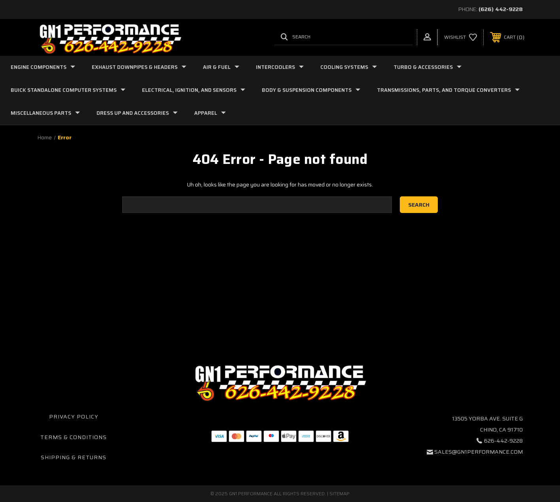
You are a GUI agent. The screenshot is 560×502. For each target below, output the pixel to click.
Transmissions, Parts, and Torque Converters (448, 90)
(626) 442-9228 (501, 9)
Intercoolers (280, 67)
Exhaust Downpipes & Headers (139, 67)
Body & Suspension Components (311, 90)
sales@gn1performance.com (478, 451)
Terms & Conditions (73, 437)
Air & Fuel (221, 67)
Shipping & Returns (73, 457)
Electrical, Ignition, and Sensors (193, 90)
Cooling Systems (348, 67)
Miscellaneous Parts (45, 113)
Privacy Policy (73, 416)
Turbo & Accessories (428, 67)
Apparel (210, 113)
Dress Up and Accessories (137, 113)
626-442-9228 (503, 440)
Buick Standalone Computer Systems (68, 90)
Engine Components (43, 67)
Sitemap (339, 493)
